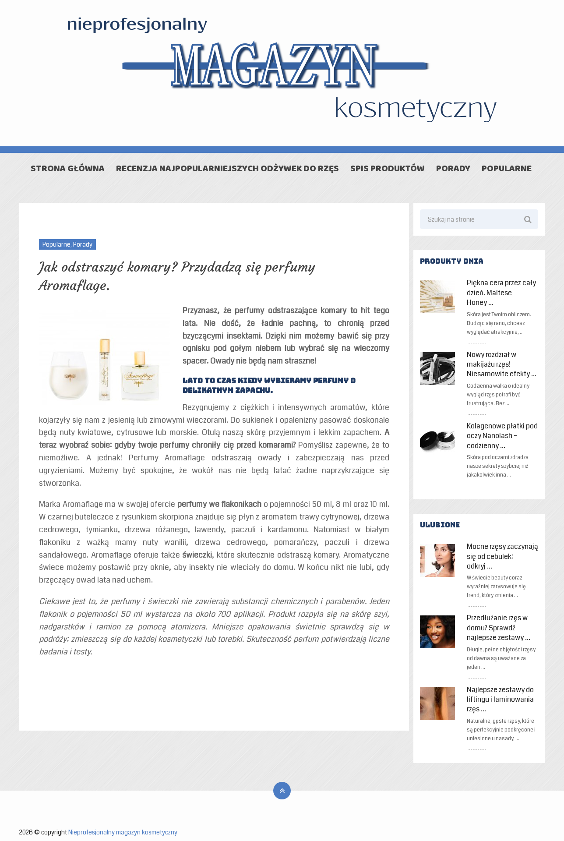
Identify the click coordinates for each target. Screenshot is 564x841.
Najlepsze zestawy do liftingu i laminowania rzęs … (500, 699)
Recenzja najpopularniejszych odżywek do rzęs (227, 169)
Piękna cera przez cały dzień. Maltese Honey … (501, 292)
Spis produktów (387, 169)
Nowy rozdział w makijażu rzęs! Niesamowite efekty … (501, 364)
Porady (453, 169)
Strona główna (68, 169)
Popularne (507, 169)
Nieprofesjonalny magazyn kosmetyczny (122, 832)
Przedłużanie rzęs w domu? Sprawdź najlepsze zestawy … (498, 628)
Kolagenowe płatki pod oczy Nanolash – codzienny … (502, 436)
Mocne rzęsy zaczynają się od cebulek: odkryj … (502, 556)
